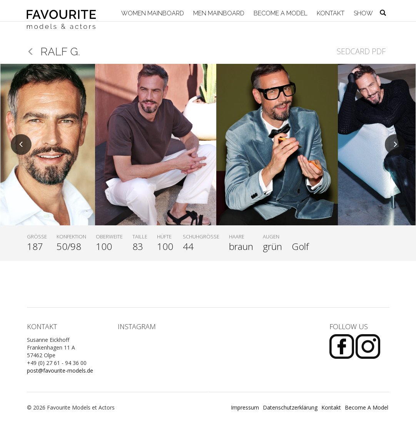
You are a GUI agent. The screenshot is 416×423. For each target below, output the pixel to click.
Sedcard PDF (361, 51)
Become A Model (279, 13)
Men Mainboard (218, 13)
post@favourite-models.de (60, 370)
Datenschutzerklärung (290, 407)
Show (362, 13)
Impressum (245, 407)
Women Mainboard (152, 13)
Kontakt (329, 13)
